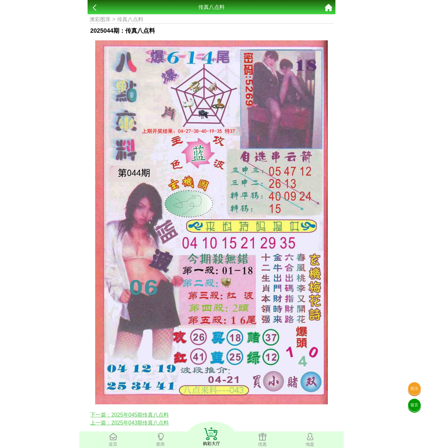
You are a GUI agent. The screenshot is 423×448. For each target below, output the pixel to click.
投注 (414, 388)
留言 (414, 405)
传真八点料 (130, 19)
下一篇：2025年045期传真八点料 (129, 415)
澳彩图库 (100, 19)
